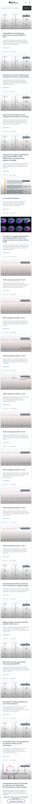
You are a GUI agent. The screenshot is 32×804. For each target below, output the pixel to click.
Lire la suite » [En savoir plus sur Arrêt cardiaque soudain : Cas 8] (6, 290)
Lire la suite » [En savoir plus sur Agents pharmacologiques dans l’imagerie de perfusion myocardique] (6, 127)
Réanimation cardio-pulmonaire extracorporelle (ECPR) (14, 663)
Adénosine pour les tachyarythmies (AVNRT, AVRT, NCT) (15, 623)
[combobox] (11, 8)
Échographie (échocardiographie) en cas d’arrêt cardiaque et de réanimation (16, 743)
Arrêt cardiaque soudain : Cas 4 (14, 432)
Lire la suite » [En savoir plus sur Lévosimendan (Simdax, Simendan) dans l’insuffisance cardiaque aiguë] (6, 595)
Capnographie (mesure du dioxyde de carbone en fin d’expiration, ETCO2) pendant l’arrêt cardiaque (15, 785)
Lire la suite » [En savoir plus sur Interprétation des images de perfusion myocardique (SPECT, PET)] (6, 47)
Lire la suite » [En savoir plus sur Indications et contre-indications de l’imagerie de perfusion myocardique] (6, 87)
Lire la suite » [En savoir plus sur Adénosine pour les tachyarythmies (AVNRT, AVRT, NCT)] (6, 634)
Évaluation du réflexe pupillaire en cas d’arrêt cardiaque (15, 703)
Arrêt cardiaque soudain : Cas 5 (14, 394)
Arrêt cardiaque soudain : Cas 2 (14, 508)
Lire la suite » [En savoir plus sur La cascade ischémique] (6, 209)
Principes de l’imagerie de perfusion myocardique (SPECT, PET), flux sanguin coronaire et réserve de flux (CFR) (16, 239)
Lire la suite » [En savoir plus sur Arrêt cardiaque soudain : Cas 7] (6, 328)
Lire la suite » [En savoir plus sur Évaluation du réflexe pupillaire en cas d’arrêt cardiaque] (6, 714)
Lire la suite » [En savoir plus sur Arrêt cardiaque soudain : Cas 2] (6, 518)
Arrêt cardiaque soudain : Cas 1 (14, 546)
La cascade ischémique (11, 198)
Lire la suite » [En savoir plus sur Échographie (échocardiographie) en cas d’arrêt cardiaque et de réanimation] (6, 756)
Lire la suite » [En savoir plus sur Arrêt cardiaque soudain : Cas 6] (6, 366)
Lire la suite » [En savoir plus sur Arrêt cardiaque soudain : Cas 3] (6, 480)
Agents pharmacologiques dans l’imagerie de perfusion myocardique (16, 116)
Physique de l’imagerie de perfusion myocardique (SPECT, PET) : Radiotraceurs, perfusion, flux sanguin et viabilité (15, 157)
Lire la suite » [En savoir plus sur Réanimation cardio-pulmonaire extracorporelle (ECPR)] (6, 674)
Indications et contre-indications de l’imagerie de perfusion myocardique (16, 76)
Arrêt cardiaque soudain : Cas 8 (14, 280)
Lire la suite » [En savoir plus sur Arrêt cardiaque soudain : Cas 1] (6, 556)
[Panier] (29, 2)
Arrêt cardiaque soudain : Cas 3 (14, 470)
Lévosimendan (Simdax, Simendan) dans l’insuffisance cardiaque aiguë (15, 584)
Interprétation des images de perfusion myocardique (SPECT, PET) (14, 35)
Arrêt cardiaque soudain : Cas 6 (14, 356)
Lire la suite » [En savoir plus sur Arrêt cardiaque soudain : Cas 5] (6, 404)
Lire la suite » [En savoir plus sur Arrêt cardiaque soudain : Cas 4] (6, 442)
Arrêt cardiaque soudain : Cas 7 (14, 318)
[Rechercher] (26, 2)
